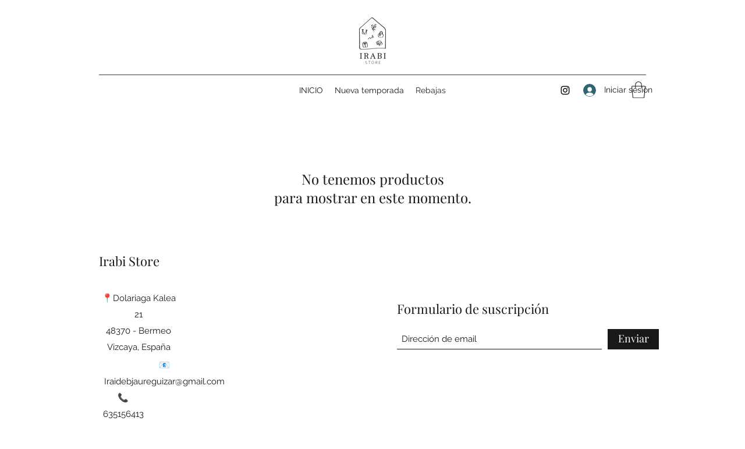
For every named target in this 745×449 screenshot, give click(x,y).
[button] (638, 90)
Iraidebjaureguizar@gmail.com (164, 381)
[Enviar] (633, 339)
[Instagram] (565, 90)
